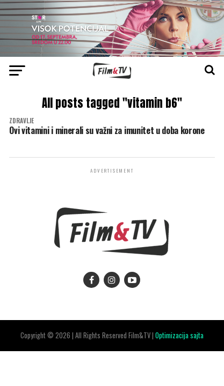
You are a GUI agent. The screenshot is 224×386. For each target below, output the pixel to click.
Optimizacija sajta (179, 335)
